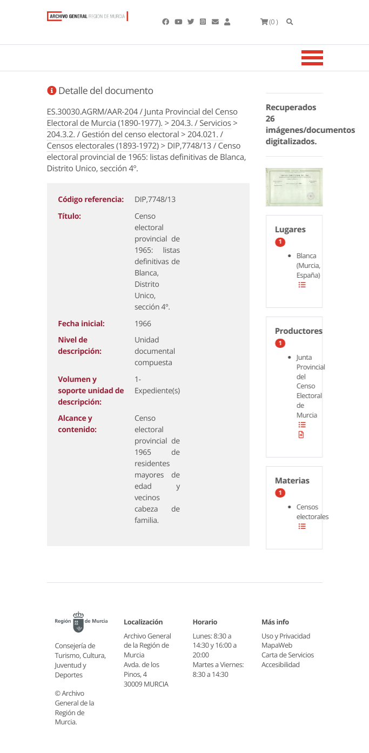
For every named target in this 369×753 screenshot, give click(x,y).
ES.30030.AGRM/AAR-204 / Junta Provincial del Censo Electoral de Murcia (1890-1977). (142, 117)
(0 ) (269, 21)
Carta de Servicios (287, 655)
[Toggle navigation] (325, 58)
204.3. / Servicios (201, 123)
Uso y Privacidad (285, 636)
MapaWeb (276, 645)
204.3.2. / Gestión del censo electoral (113, 134)
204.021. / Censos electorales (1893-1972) (135, 140)
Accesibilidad (280, 664)
